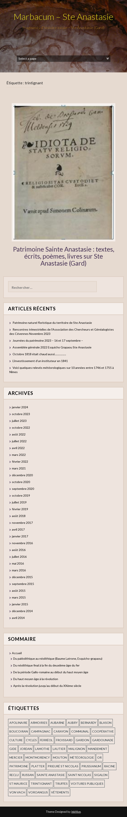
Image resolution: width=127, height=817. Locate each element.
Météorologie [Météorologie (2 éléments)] (82, 757)
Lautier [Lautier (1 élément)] (59, 749)
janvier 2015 (20, 604)
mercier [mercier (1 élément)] (15, 757)
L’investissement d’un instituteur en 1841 (40, 361)
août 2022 (19, 434)
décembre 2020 (22, 475)
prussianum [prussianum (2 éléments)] (91, 766)
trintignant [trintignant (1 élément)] (41, 783)
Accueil (17, 653)
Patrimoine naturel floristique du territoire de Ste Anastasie (52, 322)
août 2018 (19, 516)
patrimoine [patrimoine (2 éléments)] (18, 766)
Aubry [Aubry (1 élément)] (73, 722)
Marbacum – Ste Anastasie (63, 16)
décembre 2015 (22, 577)
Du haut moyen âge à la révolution (35, 679)
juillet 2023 (19, 421)
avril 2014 (18, 618)
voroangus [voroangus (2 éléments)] (38, 792)
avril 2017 (18, 529)
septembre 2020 (23, 488)
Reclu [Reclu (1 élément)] (14, 775)
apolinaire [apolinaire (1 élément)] (18, 722)
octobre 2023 (21, 414)
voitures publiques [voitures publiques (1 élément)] (87, 783)
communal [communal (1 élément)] (80, 731)
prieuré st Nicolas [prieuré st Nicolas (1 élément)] (63, 766)
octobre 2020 (21, 482)
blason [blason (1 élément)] (105, 722)
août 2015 (19, 590)
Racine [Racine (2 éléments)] (109, 766)
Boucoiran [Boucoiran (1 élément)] (18, 731)
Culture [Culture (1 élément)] (16, 740)
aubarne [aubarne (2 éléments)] (57, 722)
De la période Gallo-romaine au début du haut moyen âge (50, 672)
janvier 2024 (20, 407)
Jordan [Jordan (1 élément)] (26, 749)
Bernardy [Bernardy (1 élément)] (88, 722)
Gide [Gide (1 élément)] (13, 749)
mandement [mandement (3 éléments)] (97, 749)
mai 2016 (18, 563)
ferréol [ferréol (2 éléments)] (46, 740)
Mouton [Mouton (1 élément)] (60, 757)
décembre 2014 (22, 611)
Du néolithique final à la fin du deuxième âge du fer (46, 665)
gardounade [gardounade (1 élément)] (102, 740)
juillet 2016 (19, 556)
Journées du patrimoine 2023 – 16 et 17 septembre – (48, 340)
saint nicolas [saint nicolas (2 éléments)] (79, 775)
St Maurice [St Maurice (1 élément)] (18, 783)
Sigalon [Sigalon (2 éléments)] (100, 775)
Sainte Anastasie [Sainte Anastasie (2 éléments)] (51, 775)
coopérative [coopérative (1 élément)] (103, 731)
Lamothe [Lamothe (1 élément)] (42, 749)
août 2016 (19, 550)
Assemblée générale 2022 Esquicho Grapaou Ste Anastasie (52, 347)
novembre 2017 (22, 522)
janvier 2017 (20, 536)
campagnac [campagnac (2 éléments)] (40, 731)
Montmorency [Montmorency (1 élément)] (38, 757)
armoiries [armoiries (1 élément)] (39, 722)
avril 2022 (18, 448)
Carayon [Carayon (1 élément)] (61, 731)
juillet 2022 (19, 441)
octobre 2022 (21, 427)
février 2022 (20, 461)
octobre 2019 (21, 495)
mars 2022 (19, 454)
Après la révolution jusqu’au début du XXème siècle (47, 685)
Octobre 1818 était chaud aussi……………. (39, 354)
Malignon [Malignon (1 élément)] (76, 749)
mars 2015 (19, 597)
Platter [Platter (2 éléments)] (37, 766)
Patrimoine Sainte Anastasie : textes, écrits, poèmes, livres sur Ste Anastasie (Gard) (63, 256)
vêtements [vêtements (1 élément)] (60, 792)
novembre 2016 (22, 543)
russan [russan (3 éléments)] (28, 775)
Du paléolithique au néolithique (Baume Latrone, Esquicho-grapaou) (57, 658)
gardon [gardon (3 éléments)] (82, 740)
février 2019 (20, 509)
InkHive (76, 811)
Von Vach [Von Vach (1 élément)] (17, 792)
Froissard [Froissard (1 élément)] (64, 740)
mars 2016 (19, 570)
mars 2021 (19, 468)
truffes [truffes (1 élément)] (61, 783)
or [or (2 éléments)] (99, 757)
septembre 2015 (23, 584)
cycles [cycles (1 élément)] (31, 740)
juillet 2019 (19, 502)
